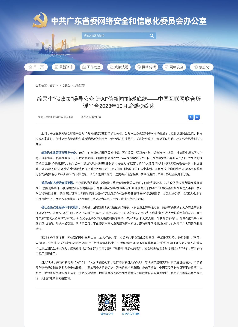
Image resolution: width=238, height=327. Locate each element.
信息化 (204, 67)
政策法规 (121, 67)
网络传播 (149, 67)
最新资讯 (66, 67)
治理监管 (79, 85)
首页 (53, 85)
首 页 (38, 67)
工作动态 (94, 67)
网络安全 (177, 67)
